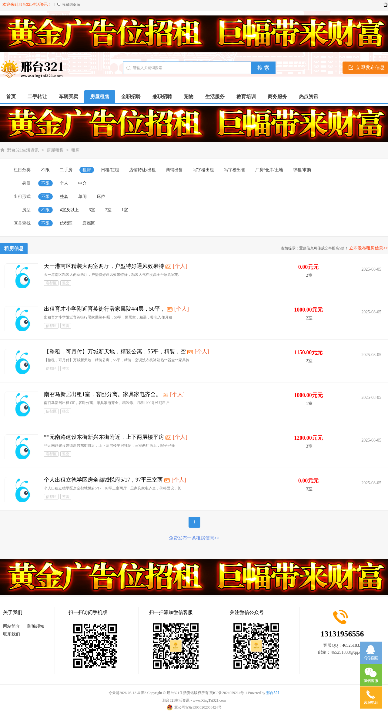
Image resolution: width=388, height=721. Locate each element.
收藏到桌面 (71, 4)
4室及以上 (69, 210)
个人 (64, 183)
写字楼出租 (203, 170)
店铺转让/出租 (142, 170)
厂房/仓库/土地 (269, 170)
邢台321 (272, 693)
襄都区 (88, 223)
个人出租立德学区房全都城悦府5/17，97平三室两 (103, 480)
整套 (64, 196)
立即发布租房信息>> (368, 248)
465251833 (351, 645)
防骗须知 (35, 626)
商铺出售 (174, 170)
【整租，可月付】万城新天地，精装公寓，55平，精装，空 (115, 352)
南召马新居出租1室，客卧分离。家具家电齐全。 (102, 394)
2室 (108, 210)
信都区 (66, 223)
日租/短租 (110, 170)
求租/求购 (302, 170)
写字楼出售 (234, 170)
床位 (101, 196)
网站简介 (11, 626)
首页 (11, 96)
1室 (125, 210)
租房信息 (14, 248)
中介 (82, 183)
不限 (45, 170)
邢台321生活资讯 (23, 150)
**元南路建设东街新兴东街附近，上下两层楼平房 (104, 437)
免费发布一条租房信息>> (194, 538)
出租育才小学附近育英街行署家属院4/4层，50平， (105, 309)
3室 (92, 210)
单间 (82, 196)
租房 (75, 150)
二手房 (66, 170)
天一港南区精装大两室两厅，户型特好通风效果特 (104, 266)
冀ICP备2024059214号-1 (228, 693)
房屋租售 (55, 150)
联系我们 (11, 634)
